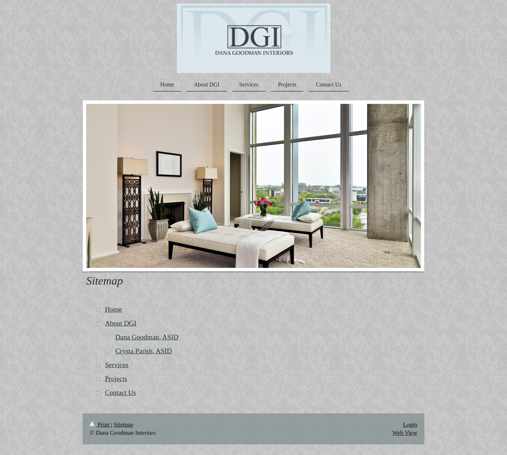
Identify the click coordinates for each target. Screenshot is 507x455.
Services (117, 365)
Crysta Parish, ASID (143, 351)
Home (113, 309)
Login (410, 424)
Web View (404, 432)
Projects (116, 378)
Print (100, 424)
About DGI (120, 323)
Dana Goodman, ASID (146, 337)
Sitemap (123, 424)
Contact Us (120, 392)
